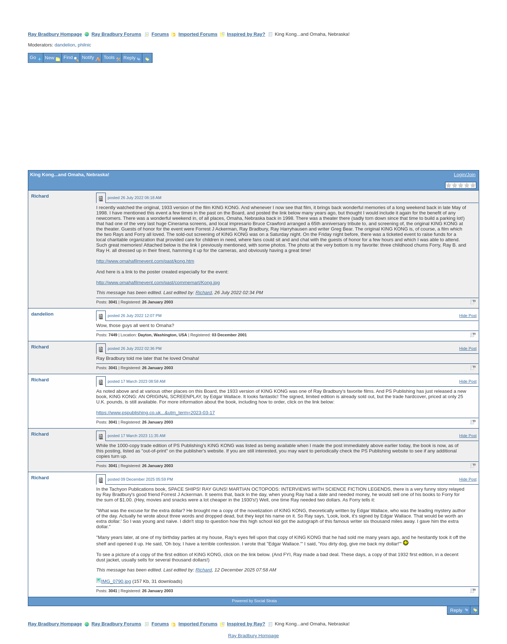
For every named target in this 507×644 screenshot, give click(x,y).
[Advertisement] (253, 116)
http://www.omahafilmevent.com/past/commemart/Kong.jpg (158, 282)
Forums (160, 34)
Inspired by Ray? (246, 34)
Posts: (106, 302)
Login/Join (464, 174)
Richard (40, 196)
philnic (84, 45)
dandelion (65, 45)
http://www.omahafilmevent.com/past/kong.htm (145, 261)
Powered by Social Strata (254, 601)
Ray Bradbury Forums (116, 34)
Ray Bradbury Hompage (55, 34)
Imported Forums (198, 34)
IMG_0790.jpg (113, 581)
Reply (456, 610)
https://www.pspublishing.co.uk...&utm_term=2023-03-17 (155, 412)
